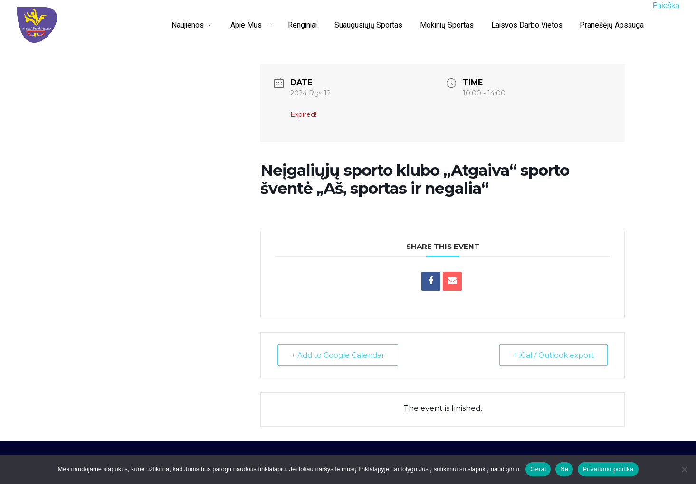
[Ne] (684, 469)
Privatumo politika (607, 469)
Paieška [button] (666, 5)
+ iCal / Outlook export (553, 355)
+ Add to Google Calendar (337, 355)
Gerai (538, 469)
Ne (564, 469)
